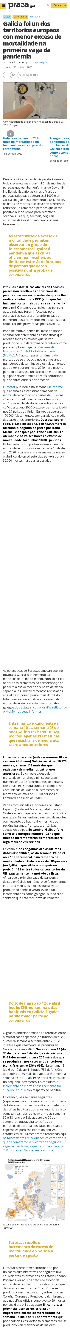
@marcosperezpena (37, 62)
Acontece (34, 16)
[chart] (35, 565)
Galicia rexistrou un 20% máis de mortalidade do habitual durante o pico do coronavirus (23, 143)
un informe (55, 387)
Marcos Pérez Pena (14, 62)
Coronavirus (20, 16)
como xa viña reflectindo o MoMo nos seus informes (35, 709)
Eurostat (9, 387)
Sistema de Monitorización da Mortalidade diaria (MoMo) (29, 351)
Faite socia (60, 5)
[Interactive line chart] (35, 948)
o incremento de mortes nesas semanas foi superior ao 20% (32, 1086)
